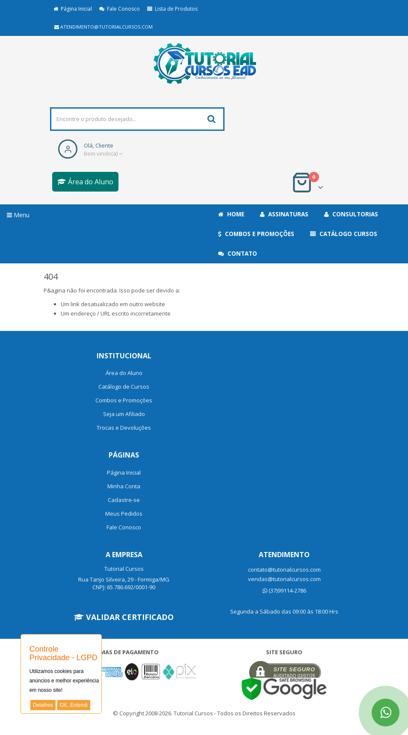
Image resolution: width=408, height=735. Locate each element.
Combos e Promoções (256, 234)
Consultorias (351, 214)
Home (231, 214)
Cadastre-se (124, 500)
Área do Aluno (85, 181)
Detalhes (43, 705)
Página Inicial (72, 8)
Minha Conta (123, 486)
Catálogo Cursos (343, 234)
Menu (18, 215)
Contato (237, 253)
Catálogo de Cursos (123, 386)
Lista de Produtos (172, 8)
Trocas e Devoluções (124, 427)
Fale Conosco (119, 8)
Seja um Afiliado (124, 414)
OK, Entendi (74, 705)
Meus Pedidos (123, 513)
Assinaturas (284, 214)
